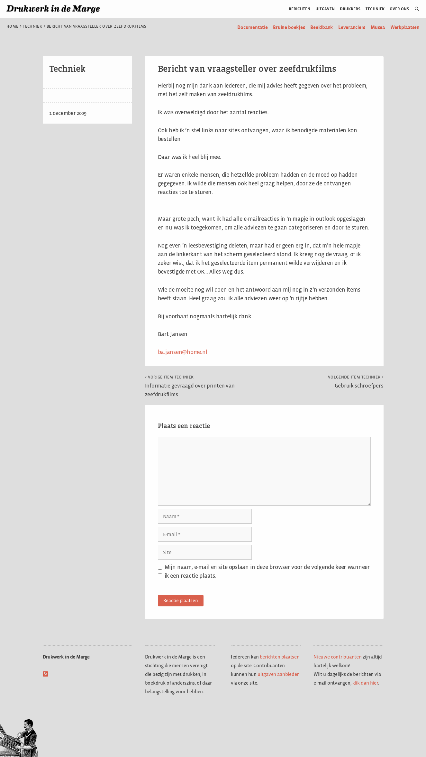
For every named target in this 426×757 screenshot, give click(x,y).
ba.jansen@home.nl (182, 352)
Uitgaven (325, 8)
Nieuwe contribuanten (337, 656)
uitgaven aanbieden (279, 674)
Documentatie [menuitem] (252, 27)
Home (12, 26)
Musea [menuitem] (378, 27)
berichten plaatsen (280, 656)
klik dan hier (365, 683)
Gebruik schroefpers (355, 382)
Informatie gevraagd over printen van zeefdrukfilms (190, 386)
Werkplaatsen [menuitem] (405, 27)
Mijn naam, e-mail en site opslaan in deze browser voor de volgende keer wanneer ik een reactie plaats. (267, 571)
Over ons (399, 8)
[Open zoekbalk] (414, 9)
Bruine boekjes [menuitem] (289, 27)
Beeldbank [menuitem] (321, 27)
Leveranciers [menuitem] (351, 27)
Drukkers (350, 8)
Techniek (375, 8)
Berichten (299, 8)
